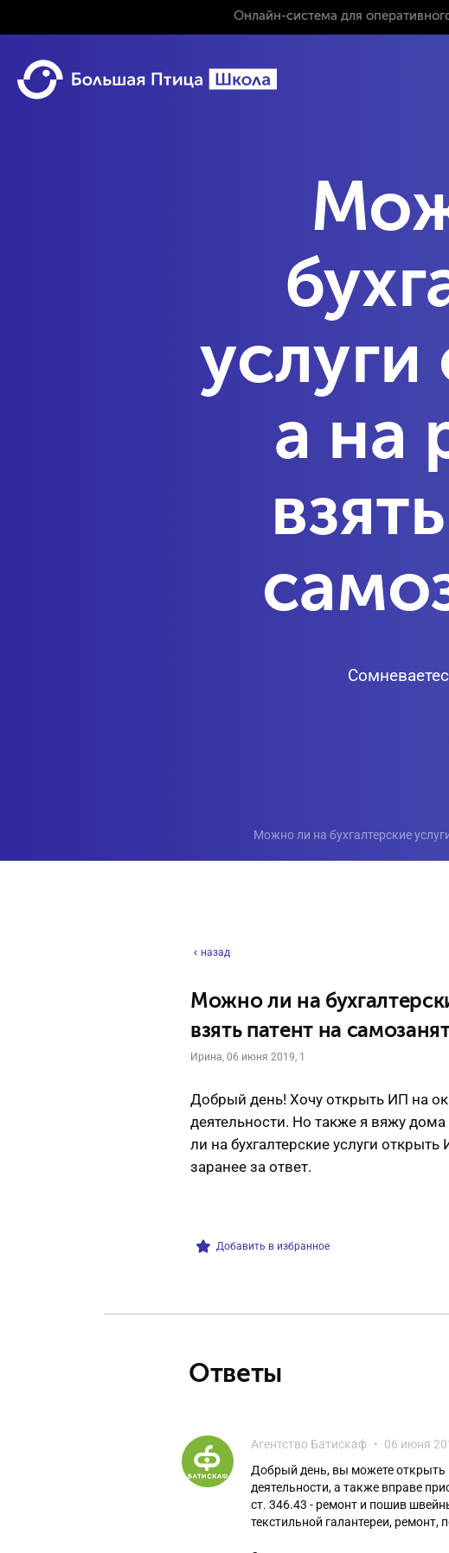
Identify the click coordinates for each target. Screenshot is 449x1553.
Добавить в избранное (263, 1246)
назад (210, 952)
